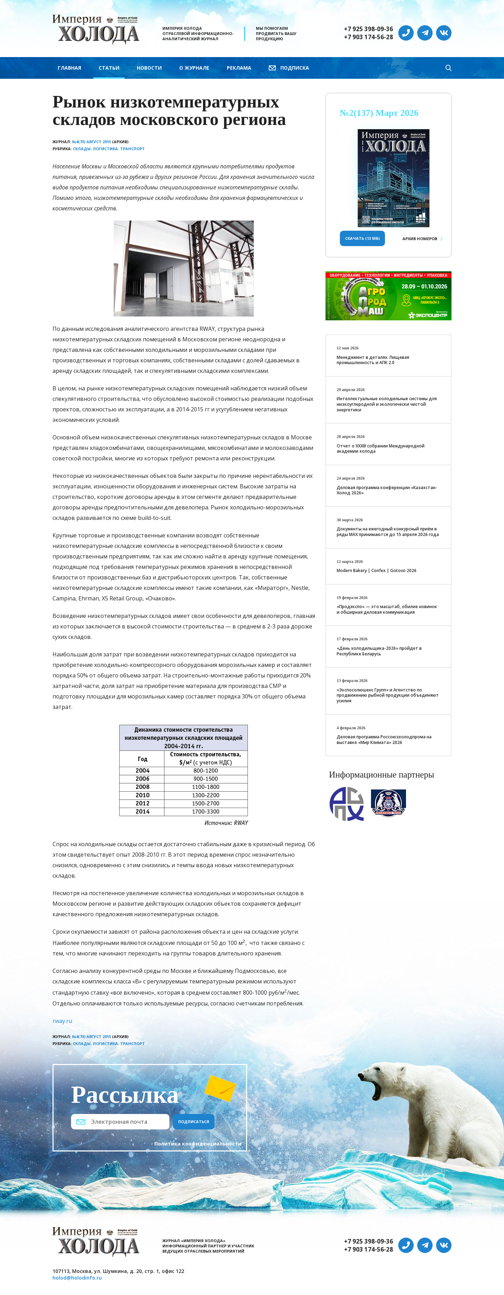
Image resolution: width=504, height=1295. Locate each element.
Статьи (109, 67)
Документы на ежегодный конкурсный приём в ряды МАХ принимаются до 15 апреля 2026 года (388, 531)
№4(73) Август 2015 (91, 141)
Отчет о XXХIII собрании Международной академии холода (381, 448)
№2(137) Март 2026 (379, 113)
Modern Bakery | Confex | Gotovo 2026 (376, 570)
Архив (419, 238)
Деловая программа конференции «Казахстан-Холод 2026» (387, 490)
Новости (149, 67)
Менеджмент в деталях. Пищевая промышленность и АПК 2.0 (373, 360)
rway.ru (62, 1021)
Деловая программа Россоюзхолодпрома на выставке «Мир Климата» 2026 (384, 739)
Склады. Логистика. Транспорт (109, 148)
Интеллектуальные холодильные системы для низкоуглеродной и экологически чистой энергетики (387, 404)
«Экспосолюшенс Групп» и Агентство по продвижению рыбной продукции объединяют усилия (388, 695)
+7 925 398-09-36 (368, 29)
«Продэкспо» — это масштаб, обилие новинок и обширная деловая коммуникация (387, 609)
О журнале (194, 67)
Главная (69, 67)
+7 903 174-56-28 (368, 37)
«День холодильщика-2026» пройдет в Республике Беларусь (379, 651)
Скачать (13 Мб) (362, 238)
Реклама (239, 67)
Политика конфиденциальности (197, 1143)
